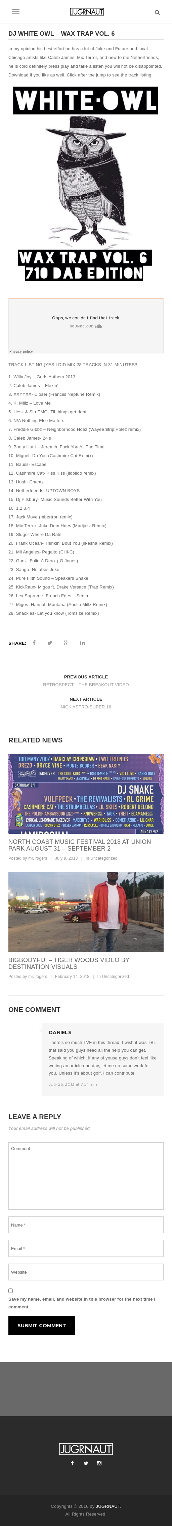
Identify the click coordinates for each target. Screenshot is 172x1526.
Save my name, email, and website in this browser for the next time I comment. (81, 1303)
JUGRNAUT (108, 1506)
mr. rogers (37, 858)
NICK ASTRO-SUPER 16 (86, 706)
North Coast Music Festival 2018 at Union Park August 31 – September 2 (79, 845)
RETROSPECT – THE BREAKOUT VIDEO (86, 684)
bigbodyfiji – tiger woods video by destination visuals (68, 963)
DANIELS (60, 1032)
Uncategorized (104, 858)
